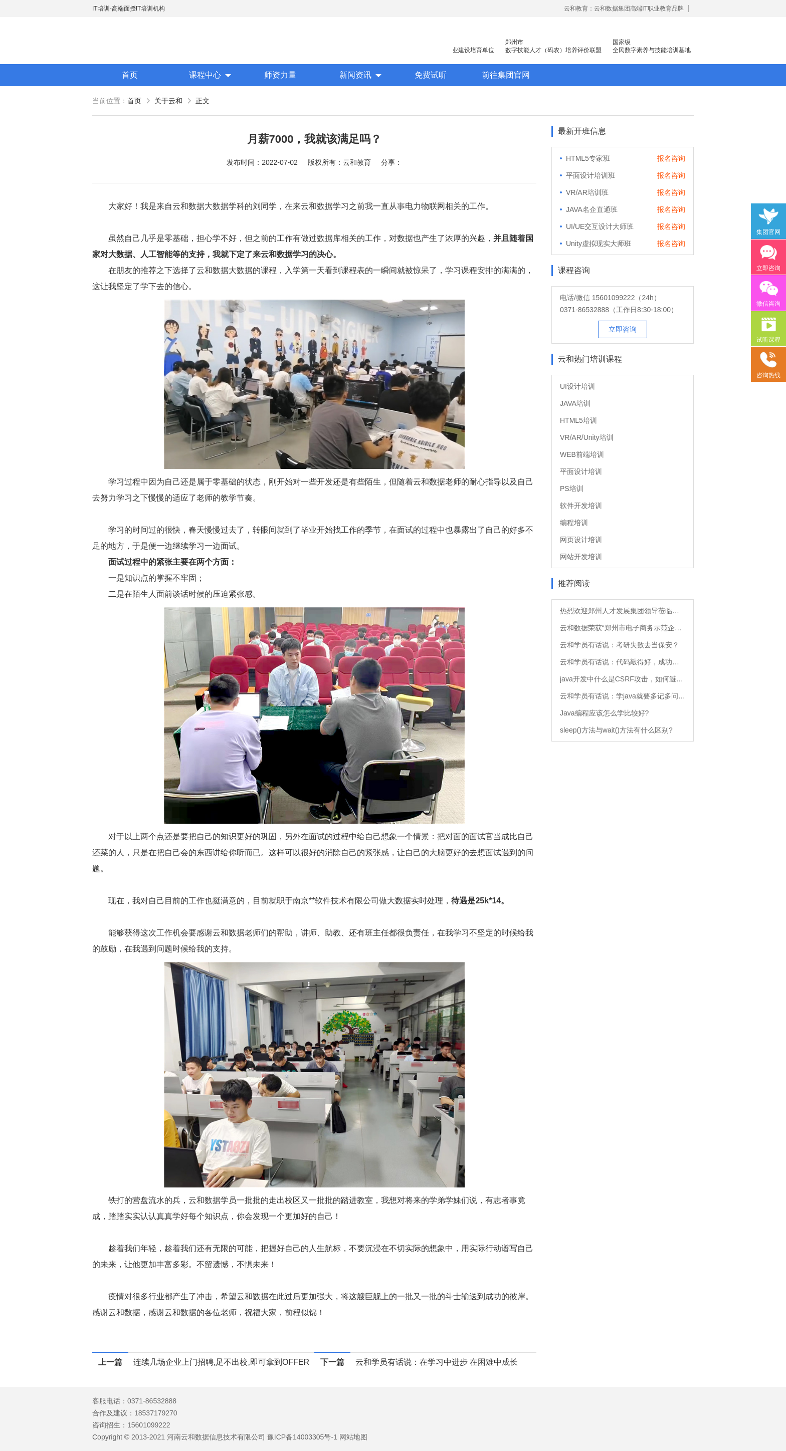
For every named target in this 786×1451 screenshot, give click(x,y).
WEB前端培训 (582, 454)
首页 (130, 75)
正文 (202, 101)
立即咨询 (623, 329)
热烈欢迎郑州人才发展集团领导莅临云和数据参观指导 (622, 611)
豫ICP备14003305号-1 (302, 1437)
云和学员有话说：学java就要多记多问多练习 (622, 696)
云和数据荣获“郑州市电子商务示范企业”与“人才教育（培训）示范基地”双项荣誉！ (622, 628)
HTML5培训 (578, 420)
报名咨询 (671, 158)
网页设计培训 (581, 540)
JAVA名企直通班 (592, 209)
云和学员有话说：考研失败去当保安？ (619, 645)
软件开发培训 (581, 506)
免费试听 (431, 75)
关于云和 (168, 101)
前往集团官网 (506, 75)
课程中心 (205, 75)
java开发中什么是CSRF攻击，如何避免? (622, 679)
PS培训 (571, 489)
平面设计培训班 (590, 175)
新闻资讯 (355, 75)
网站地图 (353, 1437)
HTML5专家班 (588, 158)
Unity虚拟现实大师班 (598, 243)
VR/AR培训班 (587, 192)
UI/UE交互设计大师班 (600, 226)
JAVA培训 (575, 403)
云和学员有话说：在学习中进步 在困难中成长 (436, 1362)
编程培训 (574, 523)
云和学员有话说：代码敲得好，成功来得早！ (622, 662)
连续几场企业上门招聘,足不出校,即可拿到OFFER (221, 1362)
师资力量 (280, 75)
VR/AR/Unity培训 (587, 437)
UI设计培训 (577, 386)
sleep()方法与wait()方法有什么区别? (616, 730)
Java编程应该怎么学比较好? (604, 713)
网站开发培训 (581, 557)
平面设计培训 (581, 471)
